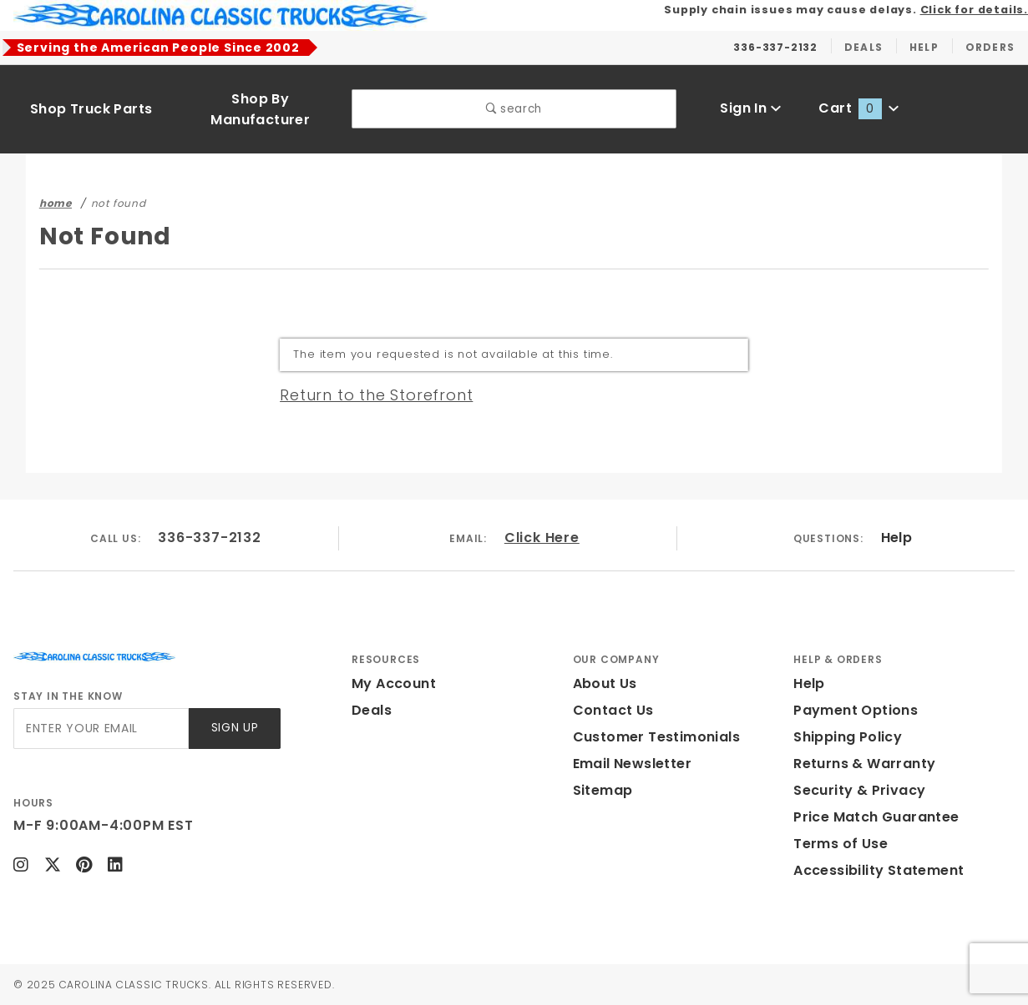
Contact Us (613, 710)
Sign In (750, 108)
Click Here (542, 537)
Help (897, 537)
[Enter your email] (101, 728)
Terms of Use (840, 843)
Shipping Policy (847, 736)
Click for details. (974, 10)
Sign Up (235, 728)
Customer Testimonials (656, 736)
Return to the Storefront (376, 394)
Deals (372, 710)
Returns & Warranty (864, 763)
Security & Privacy (859, 790)
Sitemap (603, 790)
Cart (858, 108)
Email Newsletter (632, 763)
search (514, 109)
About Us (605, 683)
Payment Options (855, 710)
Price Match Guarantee (876, 817)
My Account (394, 683)
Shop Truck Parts (91, 108)
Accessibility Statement (878, 870)
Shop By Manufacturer (260, 109)
